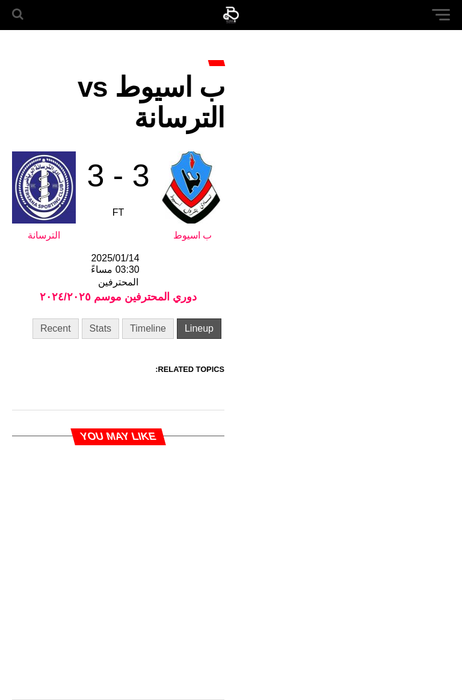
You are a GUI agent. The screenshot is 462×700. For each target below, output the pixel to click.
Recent (55, 328)
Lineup (199, 328)
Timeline (148, 328)
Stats (100, 328)
